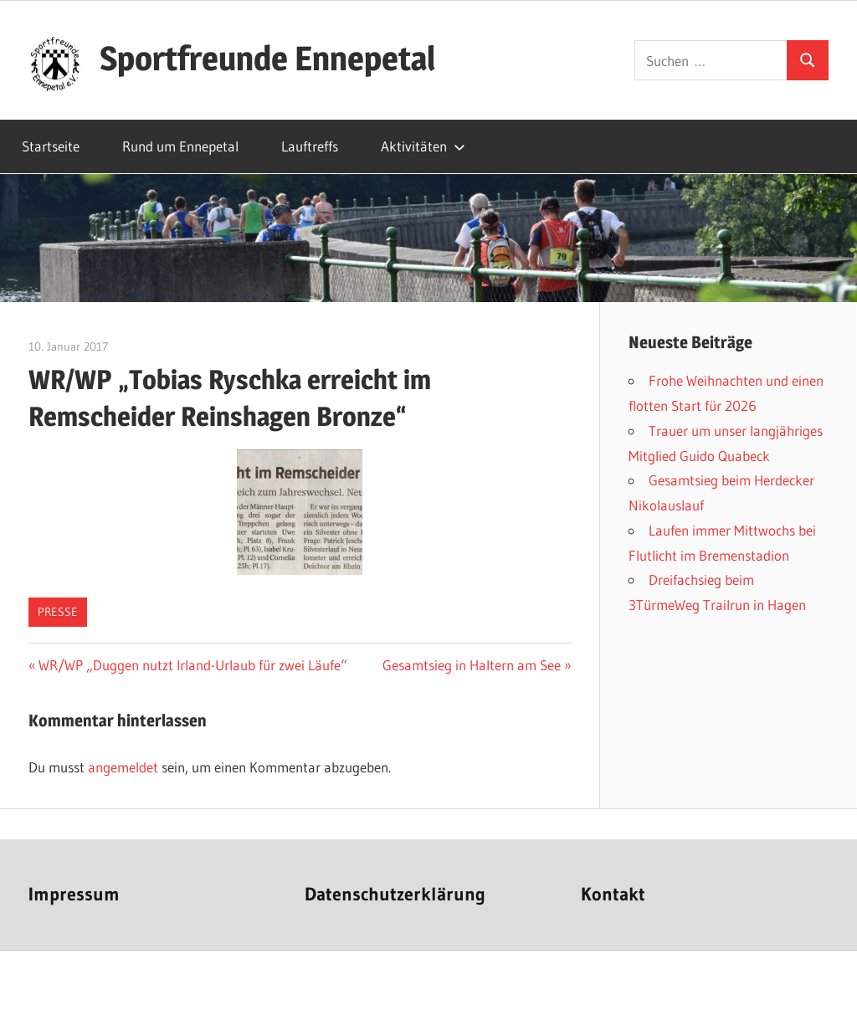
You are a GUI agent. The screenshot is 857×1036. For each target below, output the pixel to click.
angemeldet (123, 767)
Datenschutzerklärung (395, 894)
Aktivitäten (423, 146)
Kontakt (613, 894)
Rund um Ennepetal (180, 146)
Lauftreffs (309, 146)
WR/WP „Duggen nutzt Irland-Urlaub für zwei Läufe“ (192, 665)
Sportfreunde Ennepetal (267, 58)
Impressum (74, 894)
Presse (58, 611)
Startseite (51, 146)
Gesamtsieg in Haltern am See (471, 665)
